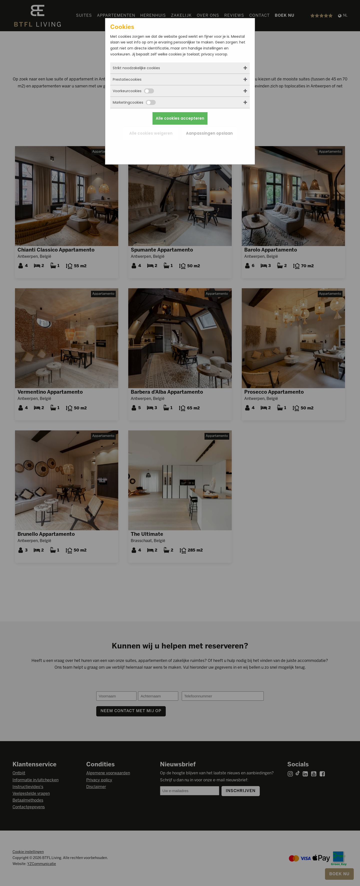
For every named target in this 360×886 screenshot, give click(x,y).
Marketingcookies (134, 102)
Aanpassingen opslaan (209, 133)
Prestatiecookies (127, 79)
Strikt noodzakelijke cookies (136, 67)
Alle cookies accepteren (180, 118)
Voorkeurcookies (133, 90)
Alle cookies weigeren (150, 133)
